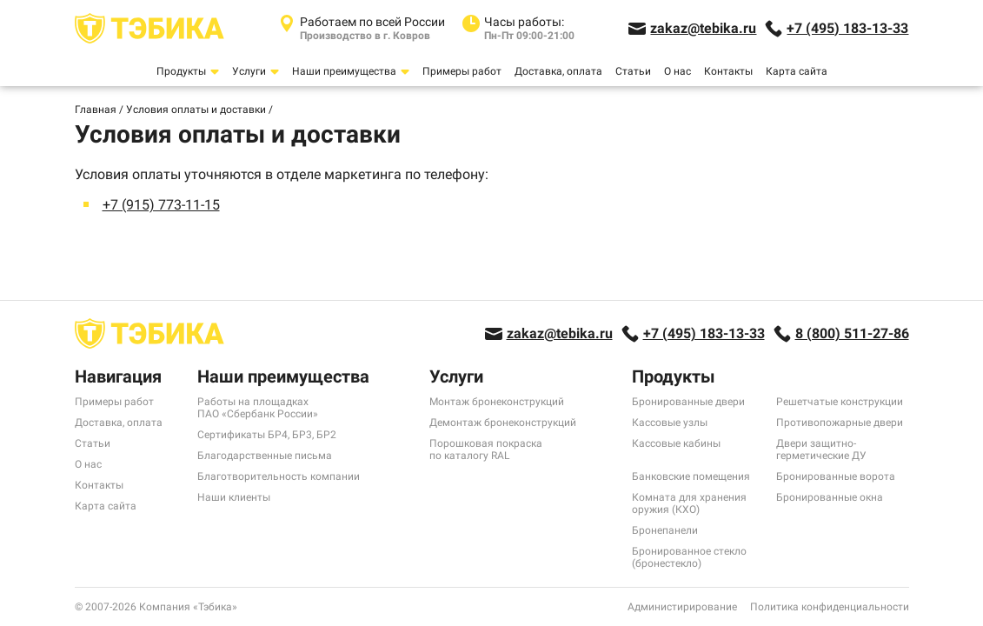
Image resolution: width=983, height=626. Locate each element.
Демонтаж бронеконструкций (502, 422)
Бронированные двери (688, 402)
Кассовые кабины (676, 443)
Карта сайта (796, 71)
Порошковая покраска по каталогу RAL (485, 449)
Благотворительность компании (278, 476)
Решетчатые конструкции (839, 402)
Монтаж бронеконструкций (496, 402)
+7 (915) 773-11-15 (161, 204)
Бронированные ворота (835, 476)
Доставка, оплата (558, 71)
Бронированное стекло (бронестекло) (689, 557)
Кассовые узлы (669, 422)
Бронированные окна (829, 497)
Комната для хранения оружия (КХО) (689, 503)
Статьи (633, 71)
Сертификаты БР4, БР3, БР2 (266, 435)
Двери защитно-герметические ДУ (821, 449)
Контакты (728, 71)
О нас (677, 71)
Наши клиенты (233, 497)
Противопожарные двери (839, 422)
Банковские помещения (691, 476)
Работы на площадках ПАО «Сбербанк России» (257, 408)
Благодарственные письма (264, 456)
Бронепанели (665, 530)
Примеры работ (461, 71)
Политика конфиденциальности (829, 607)
